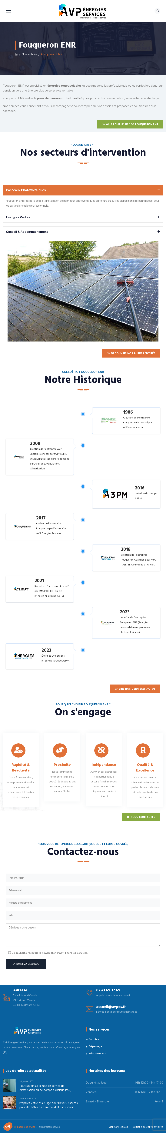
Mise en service (97, 1053)
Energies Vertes (18, 217)
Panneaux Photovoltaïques (26, 190)
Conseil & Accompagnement (27, 232)
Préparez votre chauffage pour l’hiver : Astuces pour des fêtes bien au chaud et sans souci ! (48, 1105)
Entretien (94, 1039)
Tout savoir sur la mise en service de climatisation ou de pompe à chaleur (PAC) (45, 1088)
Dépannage (95, 1046)
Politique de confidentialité (147, 1127)
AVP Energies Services (24, 1127)
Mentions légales (118, 1127)
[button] (83, 190)
